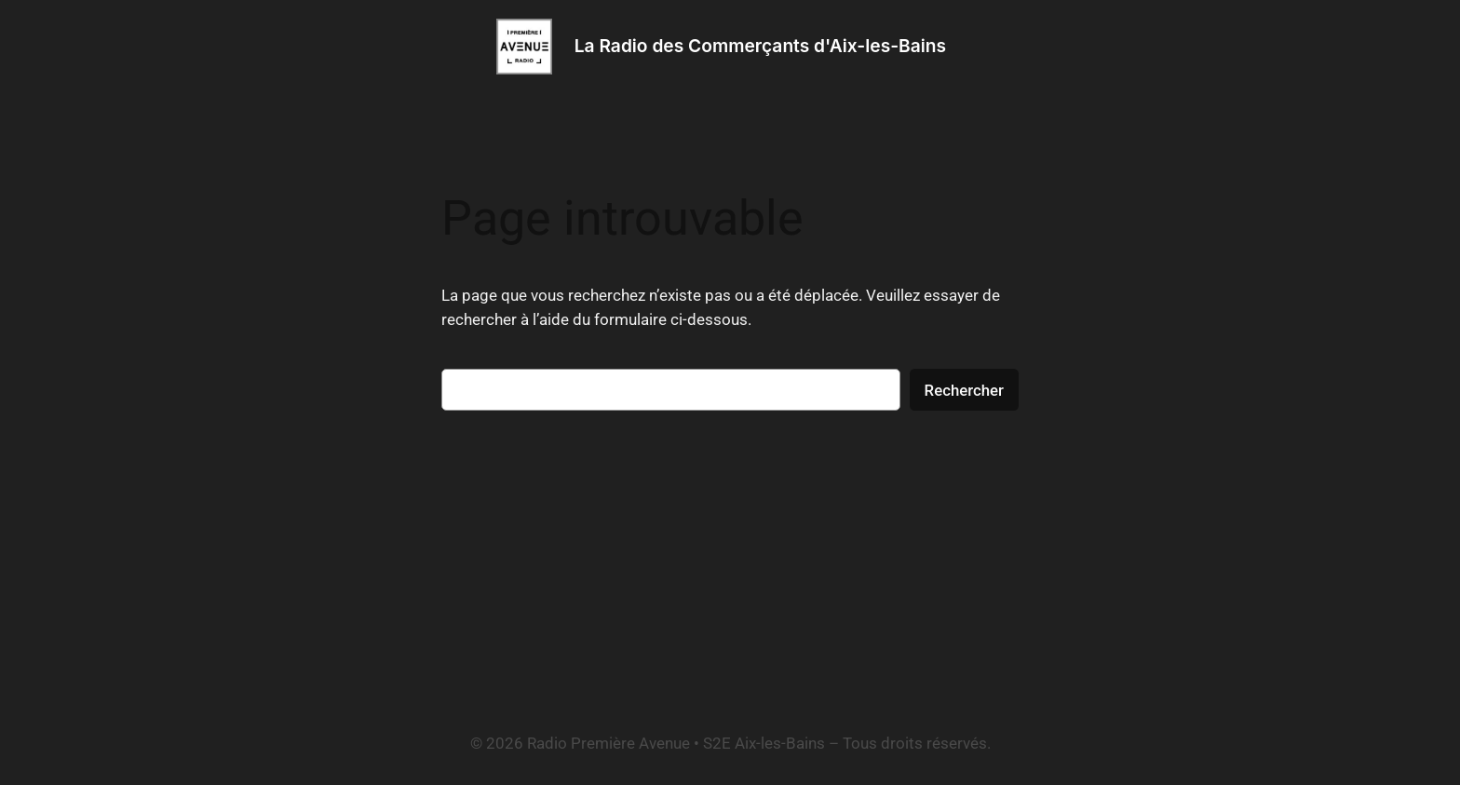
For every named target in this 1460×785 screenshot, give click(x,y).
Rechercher (964, 390)
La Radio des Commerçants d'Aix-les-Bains (760, 45)
